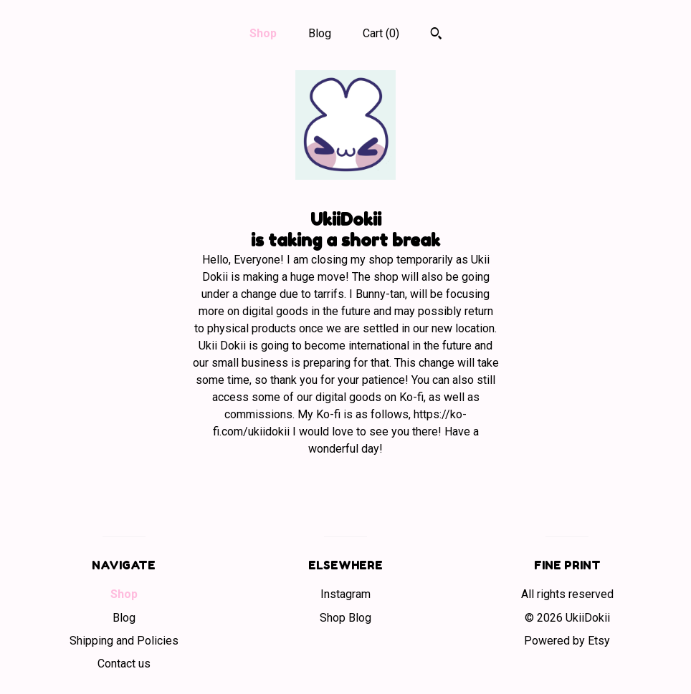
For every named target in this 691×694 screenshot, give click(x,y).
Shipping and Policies (124, 640)
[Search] (436, 35)
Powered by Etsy (567, 640)
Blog (319, 33)
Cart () (381, 33)
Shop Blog (345, 618)
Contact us (124, 663)
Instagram (345, 594)
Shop (263, 33)
